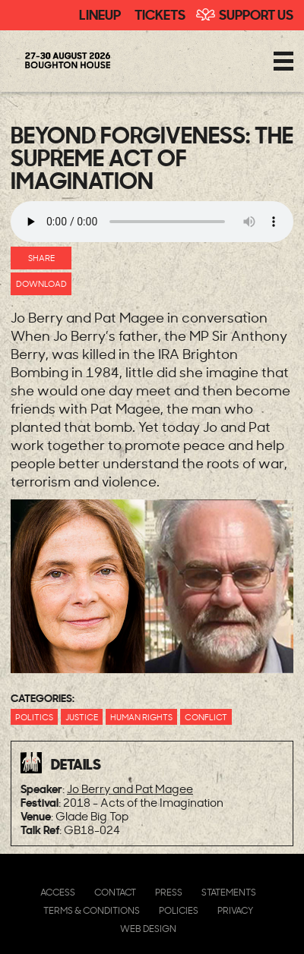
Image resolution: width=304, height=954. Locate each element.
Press (168, 892)
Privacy (235, 910)
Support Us (256, 14)
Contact (115, 892)
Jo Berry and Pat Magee (130, 789)
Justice (81, 717)
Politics (34, 717)
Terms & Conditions (91, 910)
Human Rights (141, 717)
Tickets (160, 14)
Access (57, 892)
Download (41, 283)
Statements (228, 892)
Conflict (206, 717)
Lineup (100, 14)
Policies (178, 910)
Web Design (148, 928)
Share (41, 257)
